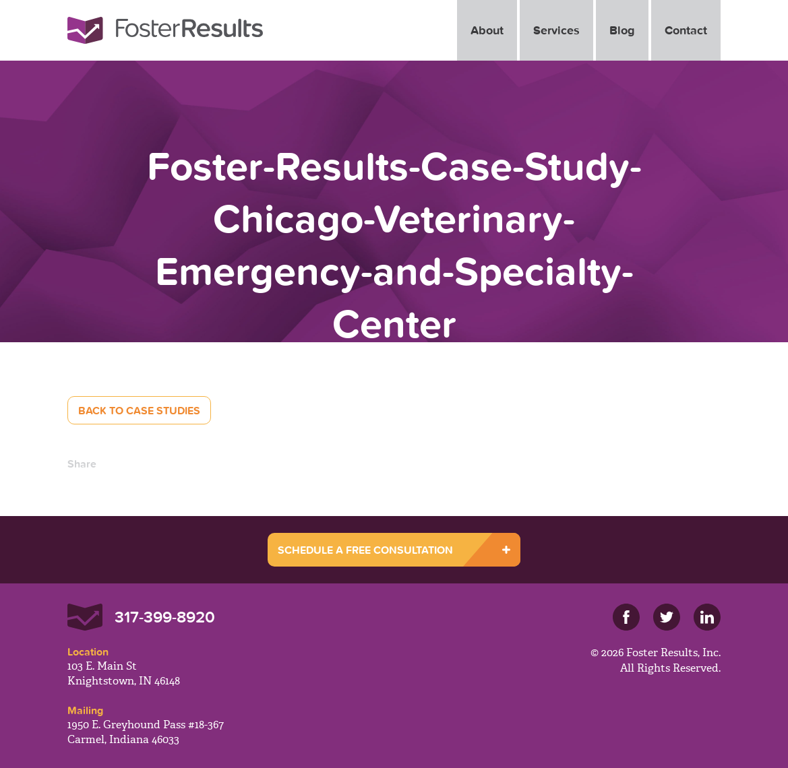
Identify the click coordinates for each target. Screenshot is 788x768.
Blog (622, 30)
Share (81, 463)
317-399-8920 (165, 617)
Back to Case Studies (139, 410)
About (487, 30)
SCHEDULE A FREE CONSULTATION (365, 549)
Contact (686, 30)
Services (556, 30)
